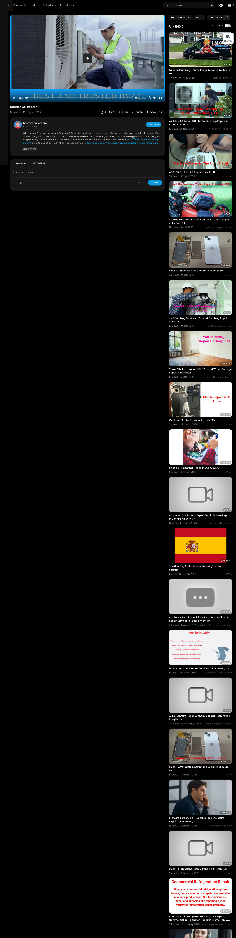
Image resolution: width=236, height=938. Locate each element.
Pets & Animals (95, 5)
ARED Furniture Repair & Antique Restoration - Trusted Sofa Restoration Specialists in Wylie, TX (204, 906)
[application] (112, 51)
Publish (166, 167)
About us (8, 130)
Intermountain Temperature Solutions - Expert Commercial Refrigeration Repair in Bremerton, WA (206, 815)
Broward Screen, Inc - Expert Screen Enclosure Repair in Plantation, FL (202, 724)
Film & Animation (61, 5)
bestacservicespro (73, 108)
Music (79, 5)
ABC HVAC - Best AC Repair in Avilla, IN (203, 152)
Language (23, 134)
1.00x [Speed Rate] (155, 83)
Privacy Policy (27, 127)
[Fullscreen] (172, 82)
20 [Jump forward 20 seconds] (161, 82)
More (113, 5)
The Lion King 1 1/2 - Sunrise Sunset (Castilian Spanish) (201, 500)
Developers (10, 134)
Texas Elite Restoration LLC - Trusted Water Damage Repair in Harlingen (202, 329)
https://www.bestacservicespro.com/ (129, 127)
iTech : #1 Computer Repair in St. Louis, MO (206, 413)
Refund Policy (11, 123)
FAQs (22, 123)
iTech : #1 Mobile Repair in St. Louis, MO (203, 372)
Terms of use (11, 127)
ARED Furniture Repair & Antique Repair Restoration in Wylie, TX (204, 635)
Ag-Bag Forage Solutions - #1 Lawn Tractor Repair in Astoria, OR (202, 195)
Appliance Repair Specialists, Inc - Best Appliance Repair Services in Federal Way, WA (205, 547)
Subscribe (165, 109)
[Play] (52, 82)
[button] (230, 5)
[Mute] (166, 82)
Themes (228, 38)
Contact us (21, 130)
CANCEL (151, 167)
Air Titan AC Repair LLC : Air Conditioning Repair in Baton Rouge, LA (204, 109)
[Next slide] (227, 17)
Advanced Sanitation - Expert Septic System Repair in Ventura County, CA (203, 456)
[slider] (104, 82)
